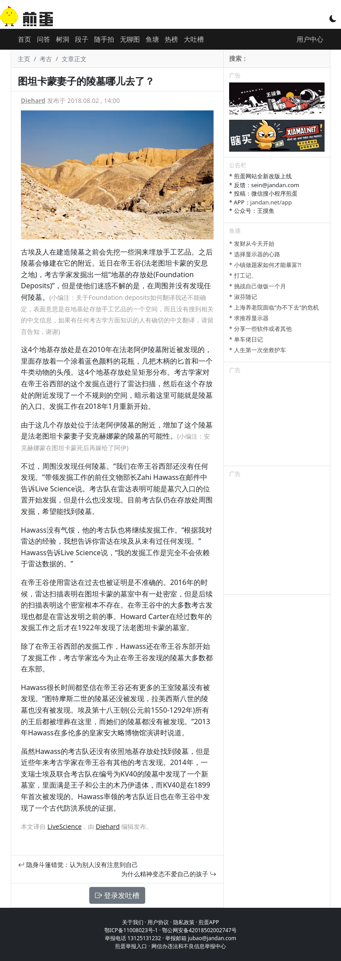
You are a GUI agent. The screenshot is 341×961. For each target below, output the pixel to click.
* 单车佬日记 (246, 339)
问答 (43, 39)
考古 (46, 59)
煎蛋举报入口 (131, 946)
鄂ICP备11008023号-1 (131, 930)
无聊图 (130, 39)
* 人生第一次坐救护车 (257, 350)
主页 (24, 59)
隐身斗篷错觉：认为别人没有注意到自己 (78, 864)
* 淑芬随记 (243, 297)
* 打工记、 (243, 275)
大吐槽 (194, 39)
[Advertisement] (277, 421)
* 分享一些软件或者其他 (260, 329)
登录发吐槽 (117, 895)
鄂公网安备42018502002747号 (199, 930)
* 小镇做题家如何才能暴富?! (265, 265)
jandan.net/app (271, 202)
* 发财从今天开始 (251, 243)
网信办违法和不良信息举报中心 (188, 946)
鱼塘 (152, 39)
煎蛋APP (208, 922)
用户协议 (158, 922)
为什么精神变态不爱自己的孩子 (168, 874)
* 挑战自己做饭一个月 (257, 286)
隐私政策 (183, 922)
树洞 (62, 39)
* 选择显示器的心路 (254, 254)
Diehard (33, 100)
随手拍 (104, 39)
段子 (81, 39)
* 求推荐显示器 (249, 318)
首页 (24, 39)
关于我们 (132, 922)
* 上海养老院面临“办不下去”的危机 (274, 307)
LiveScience (65, 826)
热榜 (171, 39)
